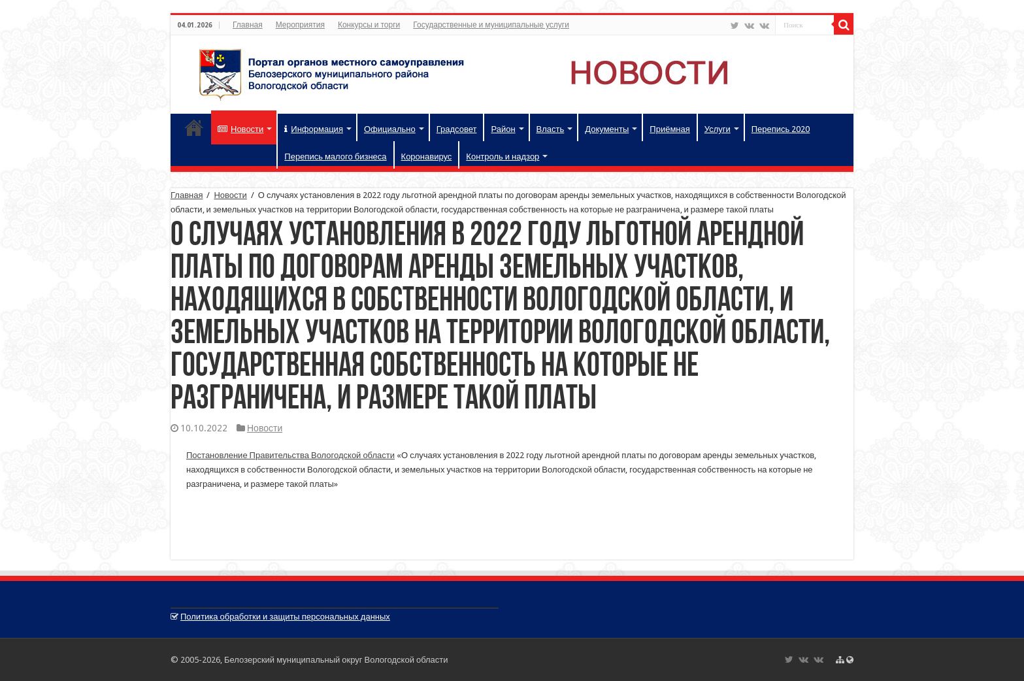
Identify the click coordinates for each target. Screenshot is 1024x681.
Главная (248, 24)
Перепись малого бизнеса (335, 156)
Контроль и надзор (502, 156)
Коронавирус (426, 156)
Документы (607, 129)
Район (503, 129)
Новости (240, 129)
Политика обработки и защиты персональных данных (285, 617)
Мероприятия (300, 24)
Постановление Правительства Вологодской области (290, 455)
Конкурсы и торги (369, 24)
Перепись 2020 (780, 129)
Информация (313, 129)
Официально (390, 129)
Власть (551, 129)
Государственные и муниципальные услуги (491, 24)
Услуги (717, 129)
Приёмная (669, 129)
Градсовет (457, 129)
